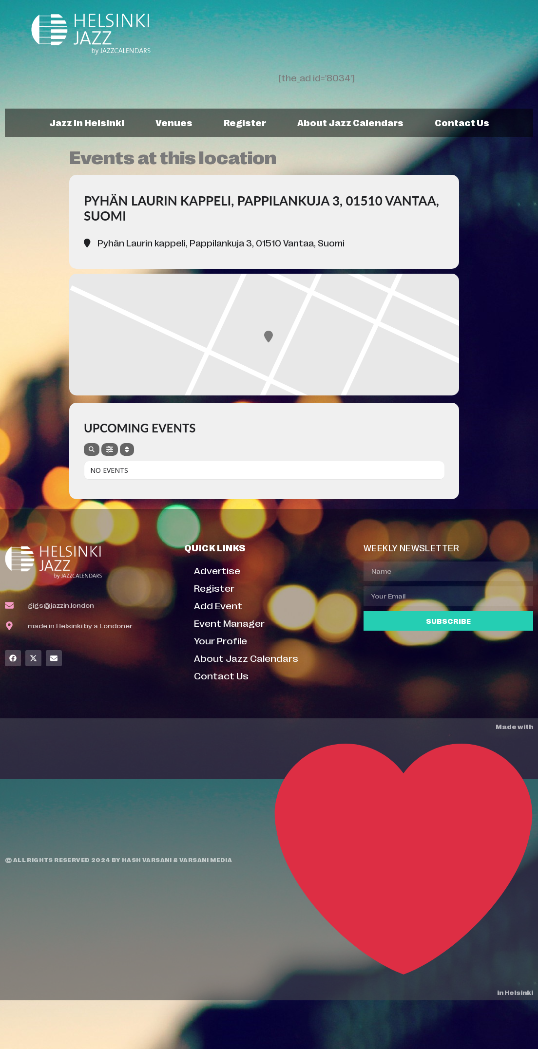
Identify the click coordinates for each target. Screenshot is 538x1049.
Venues (173, 122)
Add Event (218, 605)
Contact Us (462, 122)
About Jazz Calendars (350, 122)
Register (245, 122)
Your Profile (220, 640)
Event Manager (229, 622)
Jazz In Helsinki (86, 122)
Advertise (217, 570)
